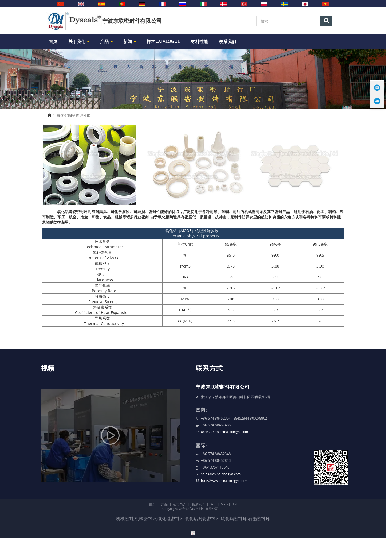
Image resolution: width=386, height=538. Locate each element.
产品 (106, 41)
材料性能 (199, 41)
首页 (53, 41)
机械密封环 (146, 518)
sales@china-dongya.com (221, 474)
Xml (213, 504)
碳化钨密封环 (234, 518)
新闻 (129, 41)
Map (224, 504)
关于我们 (79, 41)
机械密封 (124, 518)
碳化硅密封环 (170, 518)
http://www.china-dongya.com (224, 480)
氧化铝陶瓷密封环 (202, 518)
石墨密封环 (259, 518)
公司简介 (179, 504)
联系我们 (227, 41)
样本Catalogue (163, 41)
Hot (234, 504)
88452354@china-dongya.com (224, 431)
